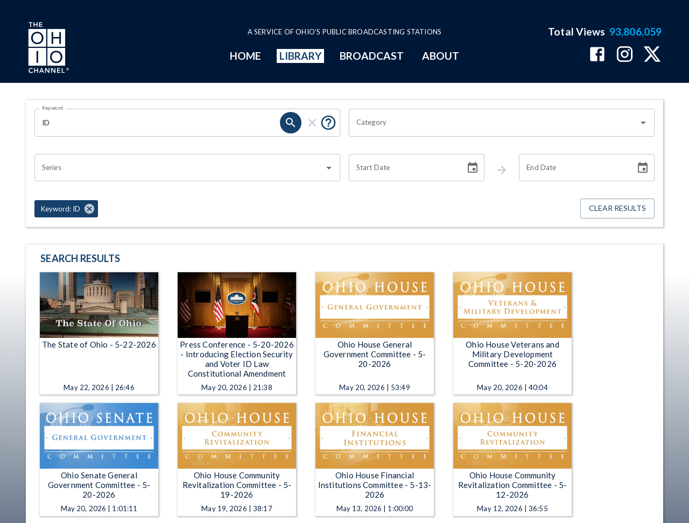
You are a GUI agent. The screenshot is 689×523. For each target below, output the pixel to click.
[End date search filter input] (573, 168)
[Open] (643, 122)
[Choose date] (472, 168)
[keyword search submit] (290, 122)
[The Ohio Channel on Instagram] (624, 55)
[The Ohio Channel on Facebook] (597, 55)
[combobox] (494, 123)
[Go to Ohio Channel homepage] (47, 49)
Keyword (53, 107)
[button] (66, 208)
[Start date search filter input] (403, 168)
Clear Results (617, 208)
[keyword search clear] (312, 122)
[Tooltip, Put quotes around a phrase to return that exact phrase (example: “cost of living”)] (328, 122)
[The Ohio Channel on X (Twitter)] (652, 55)
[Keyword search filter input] (157, 123)
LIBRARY (300, 56)
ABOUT (440, 56)
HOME (245, 56)
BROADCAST (372, 56)
